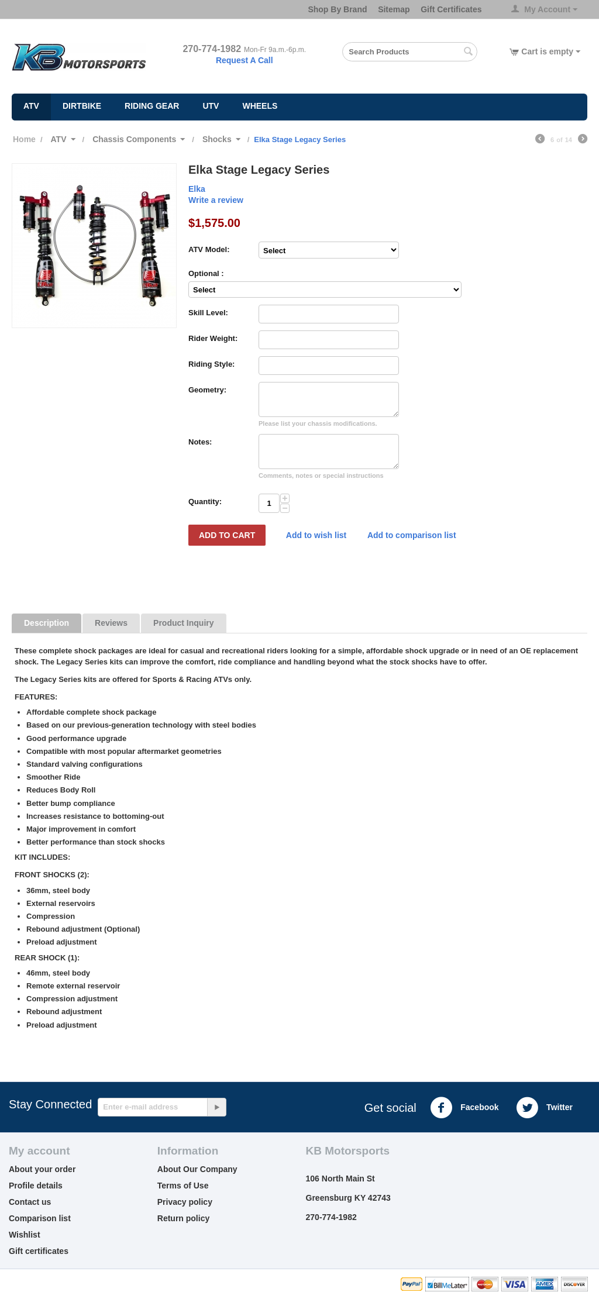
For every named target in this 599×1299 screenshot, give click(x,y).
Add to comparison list (411, 535)
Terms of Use (183, 1185)
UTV (210, 106)
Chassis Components (134, 139)
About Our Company (197, 1169)
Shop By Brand (337, 9)
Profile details (36, 1185)
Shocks (217, 139)
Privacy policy (184, 1202)
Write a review (215, 200)
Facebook (464, 1108)
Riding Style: (211, 364)
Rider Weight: (212, 338)
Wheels (259, 106)
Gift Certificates (451, 9)
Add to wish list (316, 535)
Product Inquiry (183, 623)
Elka (196, 189)
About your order (42, 1169)
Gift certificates (38, 1251)
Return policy (183, 1218)
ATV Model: (209, 249)
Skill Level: (208, 312)
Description (46, 623)
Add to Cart (227, 535)
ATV (31, 106)
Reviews (111, 623)
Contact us (30, 1202)
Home (24, 139)
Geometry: (207, 389)
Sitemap (393, 9)
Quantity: (205, 501)
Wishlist (24, 1234)
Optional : (206, 273)
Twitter (544, 1108)
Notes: (200, 441)
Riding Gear (152, 106)
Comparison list (40, 1218)
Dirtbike (82, 106)
